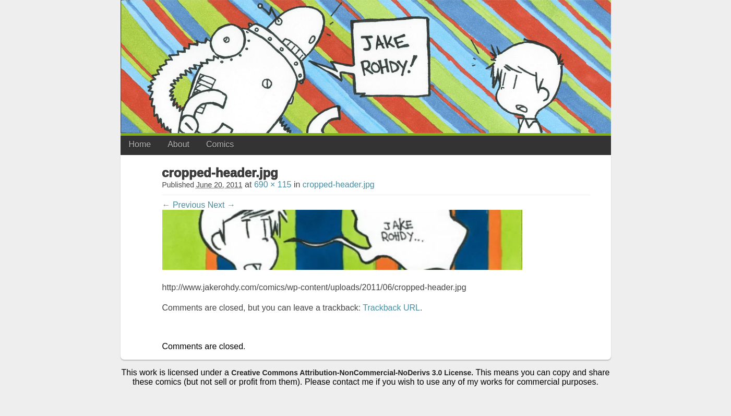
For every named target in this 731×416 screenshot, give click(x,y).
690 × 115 (273, 184)
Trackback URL (391, 307)
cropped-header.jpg (339, 184)
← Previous (184, 204)
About (178, 144)
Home (140, 144)
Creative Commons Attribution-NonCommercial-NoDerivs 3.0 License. (352, 373)
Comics (220, 144)
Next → (221, 204)
